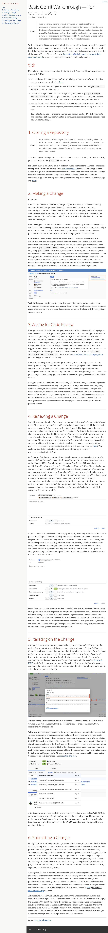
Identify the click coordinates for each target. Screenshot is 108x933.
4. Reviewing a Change (10, 18)
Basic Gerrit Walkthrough (74, 54)
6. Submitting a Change (10, 23)
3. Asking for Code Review (11, 15)
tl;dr (3, 7)
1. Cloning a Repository (10, 10)
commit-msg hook (70, 168)
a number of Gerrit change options (87, 354)
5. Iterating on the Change (11, 20)
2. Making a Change (9, 12)
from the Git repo (68, 756)
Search (104, 2)
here (61, 82)
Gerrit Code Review (43, 920)
